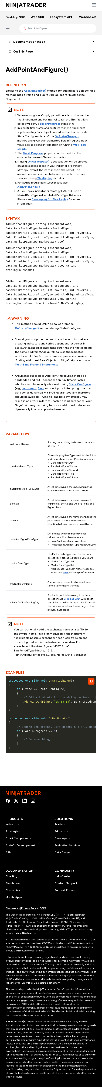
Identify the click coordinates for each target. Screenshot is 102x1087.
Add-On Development (20, 845)
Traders (60, 824)
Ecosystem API (61, 17)
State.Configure (80, 384)
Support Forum (64, 890)
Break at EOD (72, 598)
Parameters (17, 434)
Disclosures (13, 908)
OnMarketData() (38, 161)
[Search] (57, 28)
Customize (13, 890)
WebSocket (88, 17)
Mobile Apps (14, 897)
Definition (16, 85)
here (66, 572)
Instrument (29, 388)
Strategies (13, 831)
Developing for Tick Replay (50, 199)
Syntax (13, 218)
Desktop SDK (15, 17)
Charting (11, 876)
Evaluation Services (68, 845)
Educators (61, 831)
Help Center (63, 876)
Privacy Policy (29, 908)
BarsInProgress (50, 123)
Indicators (12, 824)
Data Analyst (63, 852)
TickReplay (44, 178)
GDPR (43, 908)
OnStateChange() (67, 136)
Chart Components (18, 838)
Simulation (13, 883)
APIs (8, 852)
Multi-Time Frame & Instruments (36, 364)
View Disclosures (26, 933)
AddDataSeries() (35, 90)
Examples (15, 672)
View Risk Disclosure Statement (41, 982)
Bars (41, 388)
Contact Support (66, 883)
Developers (62, 838)
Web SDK (37, 17)
